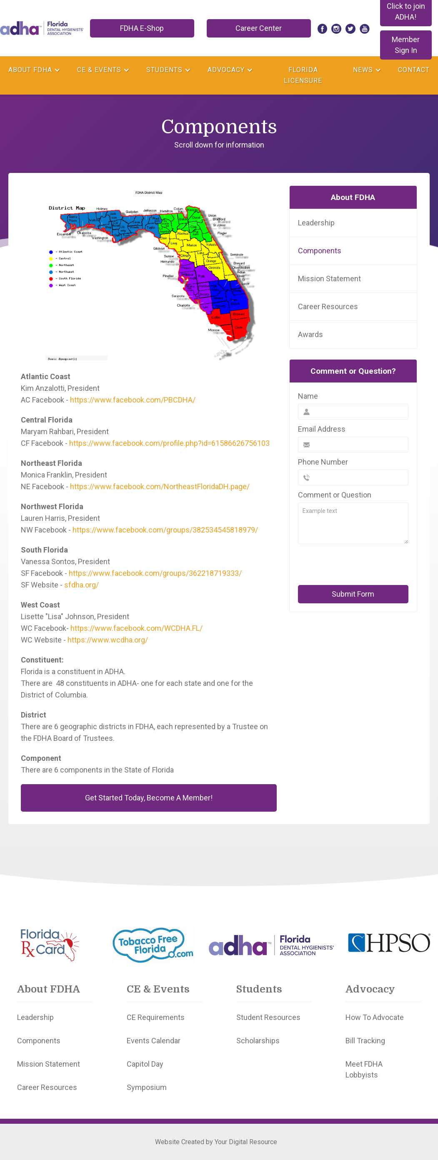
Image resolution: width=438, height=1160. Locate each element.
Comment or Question (334, 494)
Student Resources (268, 1017)
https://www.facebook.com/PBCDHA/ (132, 399)
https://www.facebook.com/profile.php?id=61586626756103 (169, 443)
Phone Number (323, 462)
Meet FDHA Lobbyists (364, 1069)
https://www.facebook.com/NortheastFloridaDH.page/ (160, 486)
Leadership (316, 222)
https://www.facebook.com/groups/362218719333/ (155, 573)
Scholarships (258, 1040)
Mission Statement (329, 278)
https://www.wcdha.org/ (108, 639)
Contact (414, 70)
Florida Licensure (303, 75)
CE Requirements (156, 1017)
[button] (34, 70)
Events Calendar (153, 1040)
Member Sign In (406, 45)
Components (319, 250)
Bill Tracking (365, 1040)
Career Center (258, 28)
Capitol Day (145, 1064)
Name (308, 396)
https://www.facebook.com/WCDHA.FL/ (136, 628)
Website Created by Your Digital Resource (216, 1142)
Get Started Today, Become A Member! (149, 797)
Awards (310, 334)
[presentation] (355, 564)
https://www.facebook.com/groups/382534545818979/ (165, 529)
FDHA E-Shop (142, 28)
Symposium (147, 1087)
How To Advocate (374, 1017)
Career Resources (328, 306)
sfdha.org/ (81, 584)
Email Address (321, 429)
